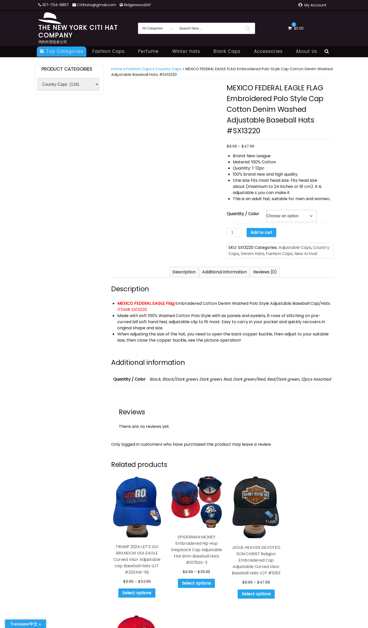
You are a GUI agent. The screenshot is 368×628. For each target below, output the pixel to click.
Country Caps (168, 68)
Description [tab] (183, 272)
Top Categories (61, 51)
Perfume (151, 51)
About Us (306, 51)
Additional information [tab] (224, 272)
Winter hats (189, 51)
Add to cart (261, 232)
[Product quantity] (234, 232)
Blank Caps (229, 51)
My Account (315, 5)
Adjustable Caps (295, 247)
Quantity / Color (243, 214)
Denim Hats (252, 254)
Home (116, 68)
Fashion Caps (111, 51)
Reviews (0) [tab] (265, 272)
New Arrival (305, 254)
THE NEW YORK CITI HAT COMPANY (78, 31)
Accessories (271, 51)
